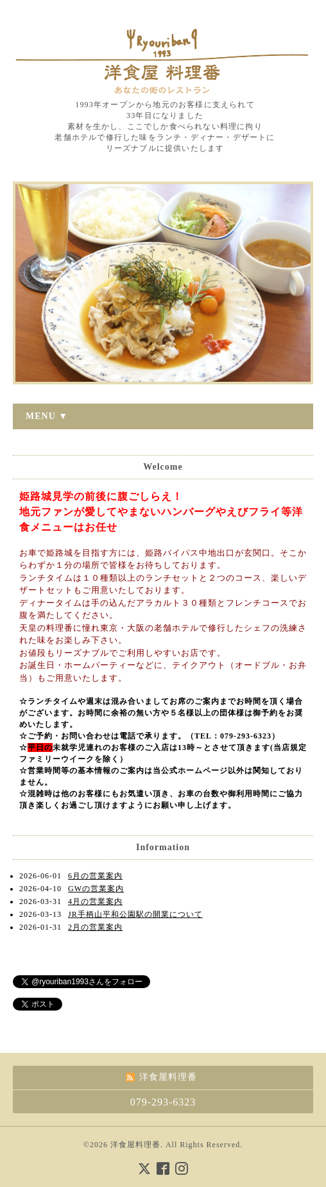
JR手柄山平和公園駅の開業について (135, 914)
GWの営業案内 (96, 888)
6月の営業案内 (95, 875)
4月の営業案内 (95, 901)
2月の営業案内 (95, 927)
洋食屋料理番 (135, 1144)
